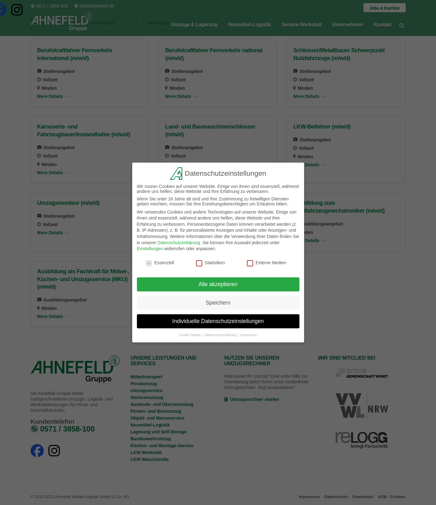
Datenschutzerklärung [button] (221, 333)
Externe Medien (266, 261)
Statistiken (210, 261)
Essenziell (160, 261)
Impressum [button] (248, 333)
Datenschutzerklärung (179, 241)
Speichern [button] (218, 301)
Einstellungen (150, 247)
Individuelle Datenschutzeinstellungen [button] (218, 319)
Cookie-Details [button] (190, 333)
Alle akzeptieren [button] (218, 283)
